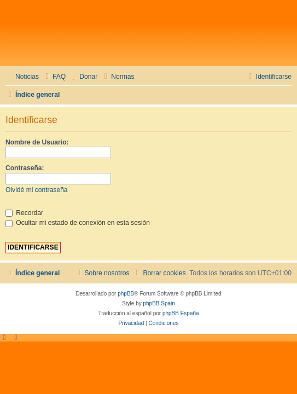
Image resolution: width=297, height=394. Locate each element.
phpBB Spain (158, 303)
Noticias (27, 76)
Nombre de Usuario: (37, 142)
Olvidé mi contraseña (36, 190)
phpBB (126, 294)
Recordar (24, 213)
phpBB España (180, 313)
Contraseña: (24, 168)
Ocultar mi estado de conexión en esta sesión (77, 223)
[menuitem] (54, 76)
